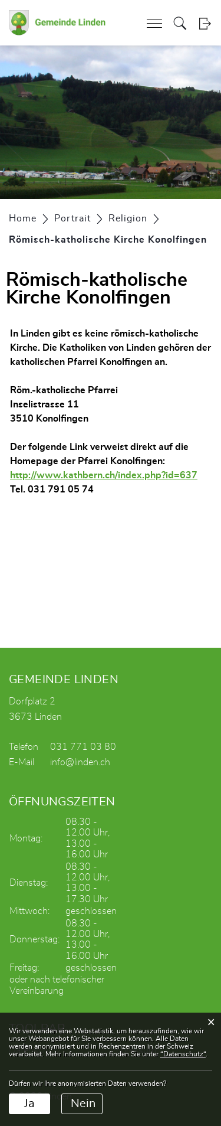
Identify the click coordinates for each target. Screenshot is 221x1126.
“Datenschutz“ (183, 1054)
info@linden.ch (80, 762)
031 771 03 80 (83, 747)
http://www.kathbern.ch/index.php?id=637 (109, 475)
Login (204, 23)
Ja (29, 1103)
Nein (83, 1103)
